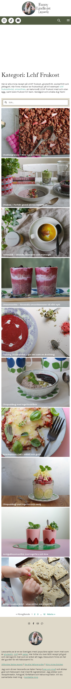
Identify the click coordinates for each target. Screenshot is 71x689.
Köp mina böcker (54, 664)
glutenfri (8, 654)
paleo (25, 654)
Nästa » (51, 614)
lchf (16, 654)
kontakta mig (31, 677)
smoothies (20, 89)
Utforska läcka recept (12, 664)
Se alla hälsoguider (34, 664)
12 (44, 614)
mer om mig (49, 669)
